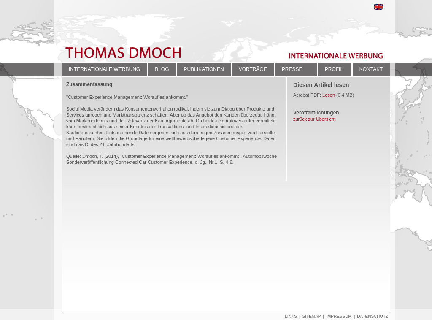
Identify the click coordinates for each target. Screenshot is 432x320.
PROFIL (334, 69)
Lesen (328, 95)
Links (291, 316)
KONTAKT (371, 69)
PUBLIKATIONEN (204, 69)
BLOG (162, 69)
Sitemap (311, 316)
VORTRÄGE (253, 69)
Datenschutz (372, 316)
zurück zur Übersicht (314, 119)
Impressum (339, 316)
